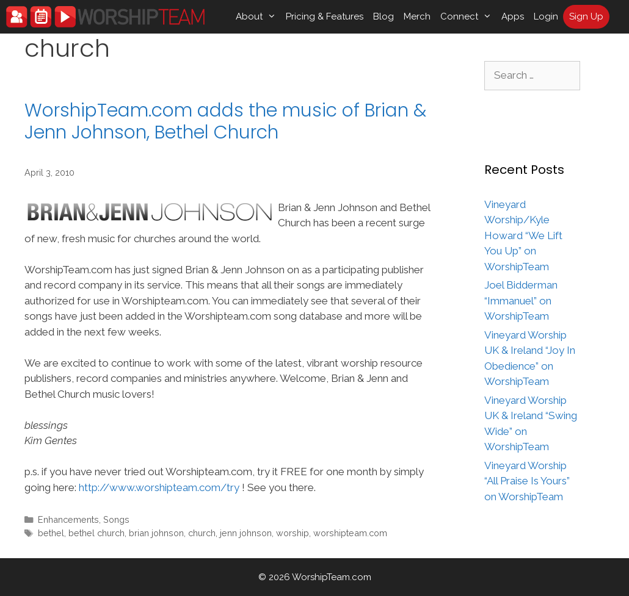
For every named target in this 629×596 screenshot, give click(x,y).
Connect (468, 17)
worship (292, 533)
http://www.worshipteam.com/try (159, 487)
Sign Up (586, 16)
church (202, 533)
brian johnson (156, 533)
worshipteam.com (350, 533)
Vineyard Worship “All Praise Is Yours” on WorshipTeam (527, 481)
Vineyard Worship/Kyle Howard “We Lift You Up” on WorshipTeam (523, 235)
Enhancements (68, 519)
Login (546, 16)
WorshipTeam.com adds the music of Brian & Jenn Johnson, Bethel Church (225, 121)
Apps (512, 16)
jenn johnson (246, 533)
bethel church (96, 533)
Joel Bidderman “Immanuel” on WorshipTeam (521, 300)
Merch (417, 16)
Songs (116, 519)
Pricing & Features (324, 16)
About (258, 17)
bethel (51, 533)
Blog (383, 16)
